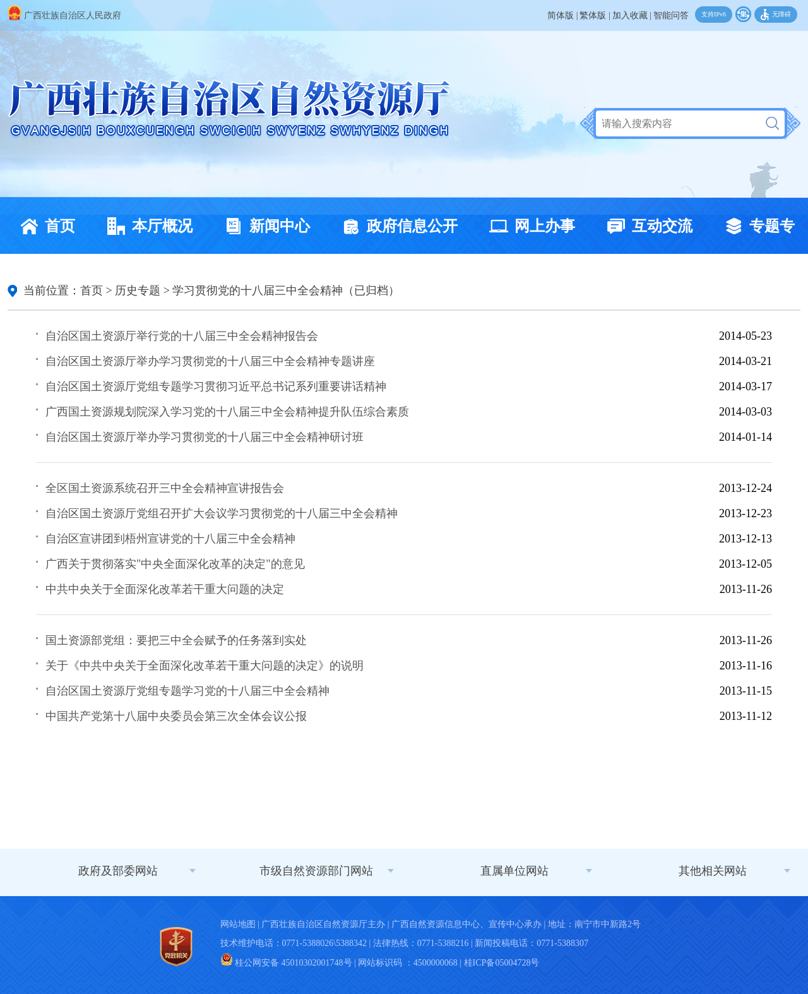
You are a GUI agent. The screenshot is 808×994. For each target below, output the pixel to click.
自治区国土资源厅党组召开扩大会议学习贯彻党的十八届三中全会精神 (221, 513)
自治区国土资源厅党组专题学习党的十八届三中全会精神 (187, 691)
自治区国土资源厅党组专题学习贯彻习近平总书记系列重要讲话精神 (215, 386)
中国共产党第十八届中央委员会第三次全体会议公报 (176, 716)
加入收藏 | (631, 15)
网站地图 (238, 924)
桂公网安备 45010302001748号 (286, 962)
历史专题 (137, 290)
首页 (44, 226)
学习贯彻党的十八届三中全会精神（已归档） (286, 290)
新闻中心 (264, 226)
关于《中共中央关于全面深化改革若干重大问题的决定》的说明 (204, 665)
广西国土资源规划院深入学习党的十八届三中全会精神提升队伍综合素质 (227, 411)
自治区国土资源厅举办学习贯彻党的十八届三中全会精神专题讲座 (210, 361)
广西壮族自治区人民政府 (64, 15)
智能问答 (671, 15)
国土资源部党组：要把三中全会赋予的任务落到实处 (176, 640)
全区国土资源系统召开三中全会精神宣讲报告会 (164, 488)
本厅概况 (146, 226)
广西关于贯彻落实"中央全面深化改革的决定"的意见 (175, 564)
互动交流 (646, 226)
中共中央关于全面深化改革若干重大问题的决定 (164, 589)
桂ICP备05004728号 (502, 962)
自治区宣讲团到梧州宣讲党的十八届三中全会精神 (170, 538)
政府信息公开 (396, 226)
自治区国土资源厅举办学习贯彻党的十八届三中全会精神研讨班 (204, 437)
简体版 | (562, 15)
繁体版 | (594, 15)
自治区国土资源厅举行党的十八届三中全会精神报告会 (181, 336)
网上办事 (529, 226)
